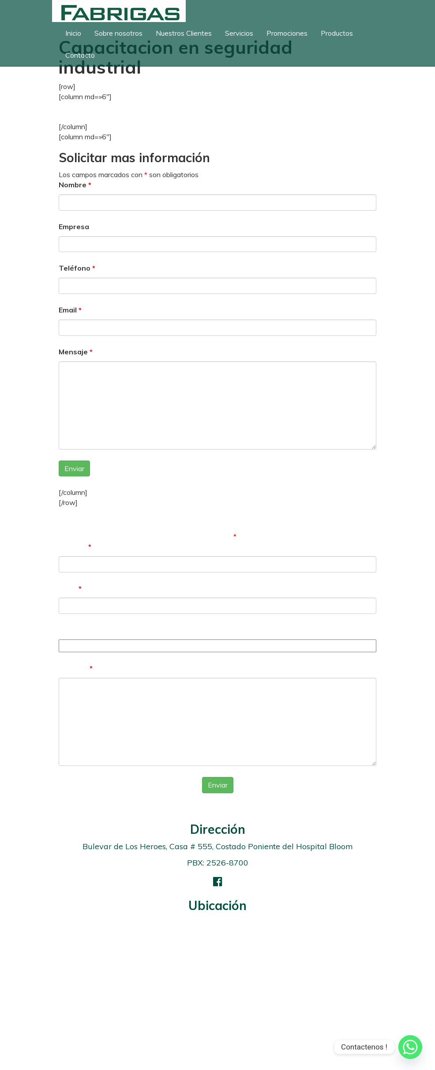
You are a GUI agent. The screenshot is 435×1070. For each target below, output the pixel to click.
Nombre (75, 184)
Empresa (74, 226)
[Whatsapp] (410, 1047)
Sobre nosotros (118, 33)
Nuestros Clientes (184, 33)
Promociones (287, 33)
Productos (337, 33)
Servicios (239, 33)
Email (70, 309)
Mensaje (76, 351)
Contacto (80, 55)
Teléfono (77, 268)
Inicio (73, 33)
